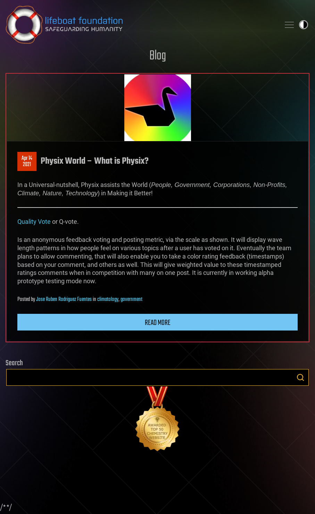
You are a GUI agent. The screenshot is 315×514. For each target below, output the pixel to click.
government (131, 299)
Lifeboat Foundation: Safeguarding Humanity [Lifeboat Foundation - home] (140, 25)
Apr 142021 (27, 161)
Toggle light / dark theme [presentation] (303, 24)
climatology (107, 299)
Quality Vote (34, 221)
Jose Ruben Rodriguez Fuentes (64, 299)
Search (300, 377)
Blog (157, 56)
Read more (158, 323)
